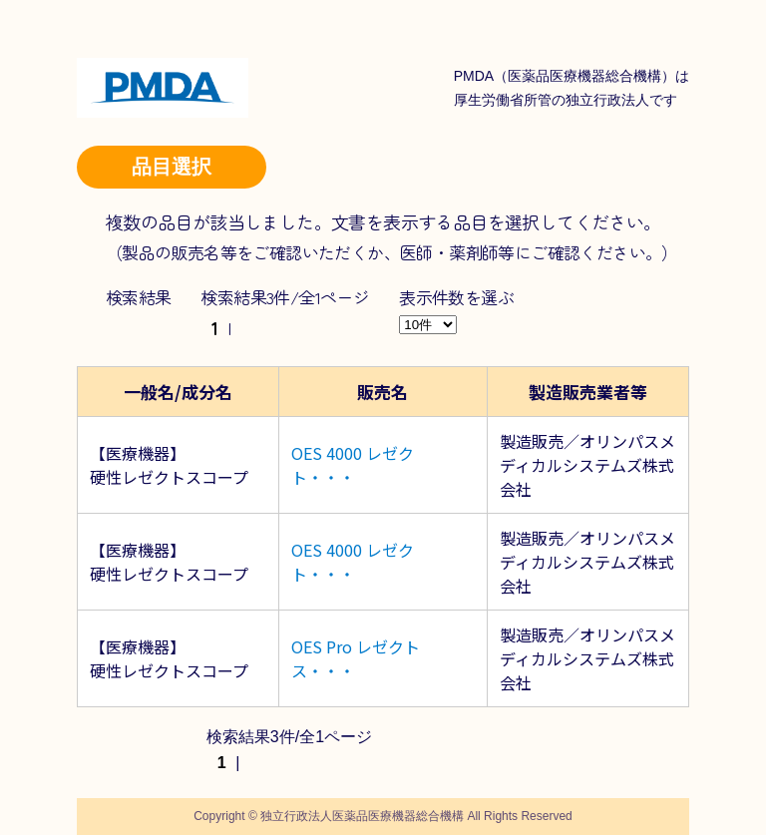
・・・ (331, 477)
